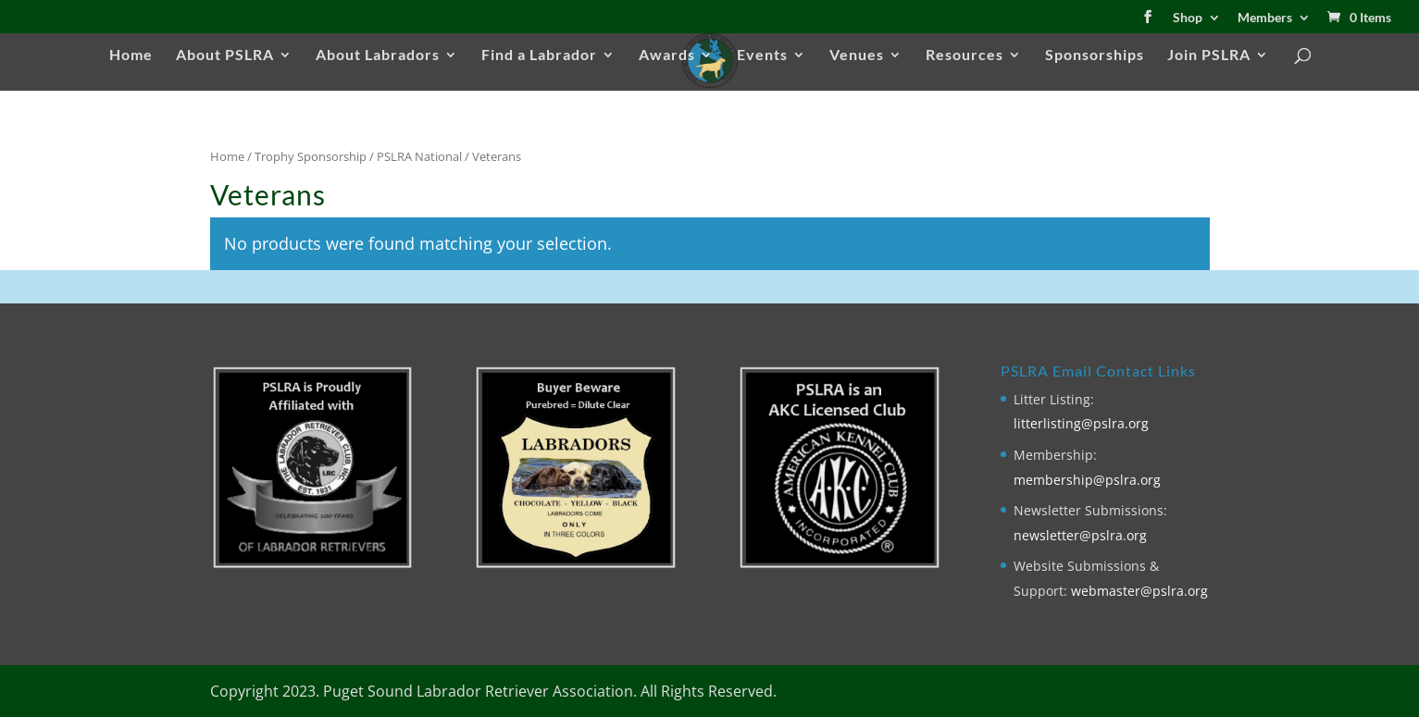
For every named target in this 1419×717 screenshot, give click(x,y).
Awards (667, 55)
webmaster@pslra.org (1139, 591)
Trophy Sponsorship (311, 156)
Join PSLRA (1209, 55)
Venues (856, 55)
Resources (964, 55)
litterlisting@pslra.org (1081, 423)
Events (762, 55)
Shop (1187, 18)
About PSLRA (225, 55)
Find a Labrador (539, 55)
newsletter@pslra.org (1080, 535)
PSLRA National (419, 156)
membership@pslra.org (1087, 479)
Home (131, 55)
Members (1265, 18)
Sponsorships (1094, 55)
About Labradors (378, 55)
